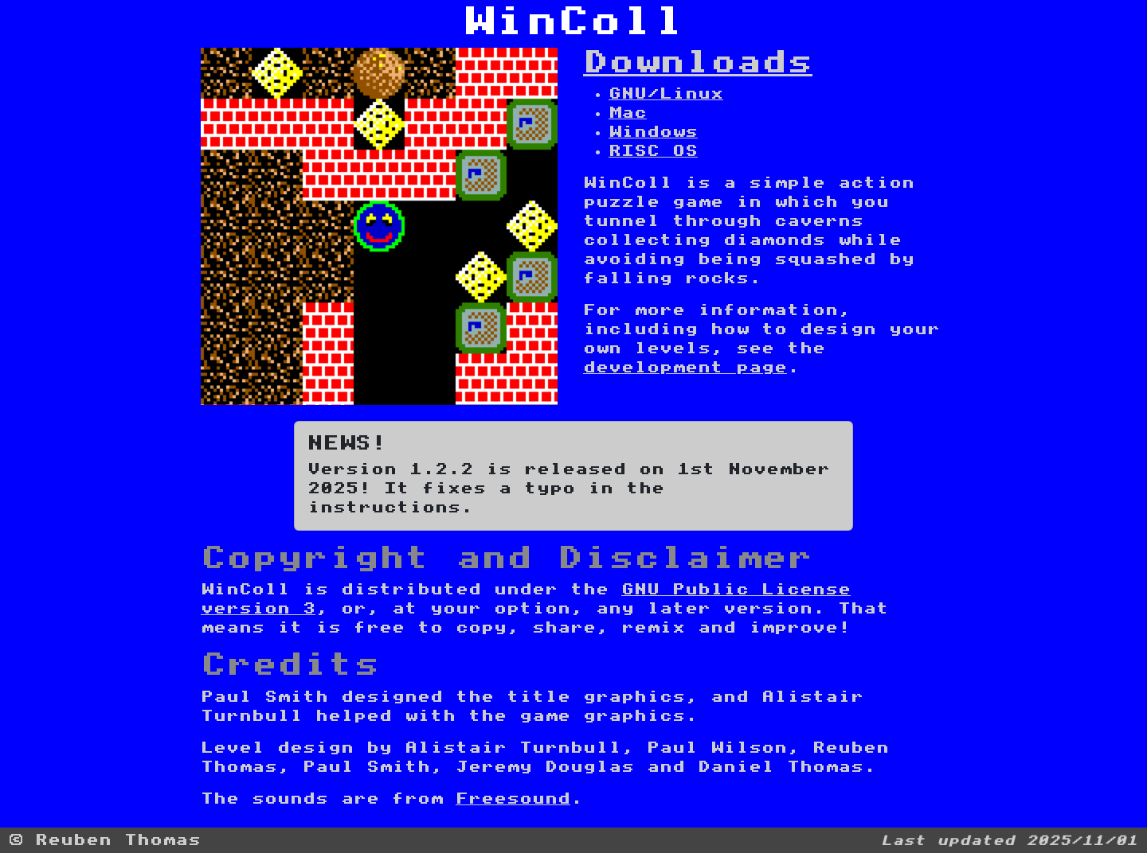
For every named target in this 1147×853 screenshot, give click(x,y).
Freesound (513, 799)
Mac (628, 113)
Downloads (697, 63)
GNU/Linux (666, 94)
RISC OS (653, 151)
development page (685, 367)
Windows (653, 132)
